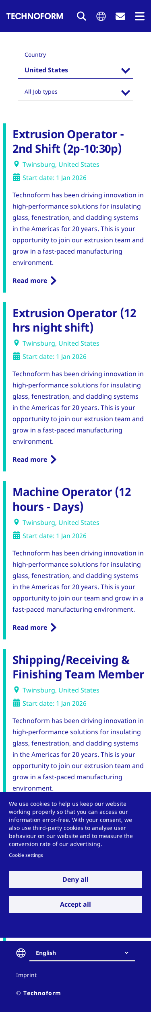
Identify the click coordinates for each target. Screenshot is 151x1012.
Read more (29, 280)
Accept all (75, 904)
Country (35, 54)
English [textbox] (46, 953)
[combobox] (75, 71)
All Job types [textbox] (41, 91)
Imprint (26, 975)
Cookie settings (26, 855)
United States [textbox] (46, 70)
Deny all (75, 879)
